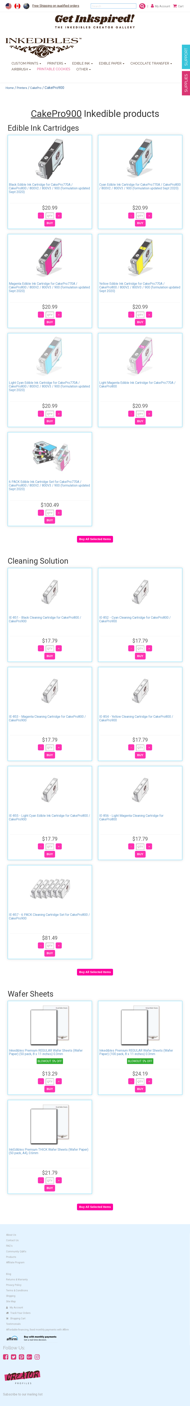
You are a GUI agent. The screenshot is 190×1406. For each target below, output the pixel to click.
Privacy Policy (13, 1285)
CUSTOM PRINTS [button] (26, 63)
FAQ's (9, 1245)
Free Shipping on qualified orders (55, 6)
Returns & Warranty (17, 1279)
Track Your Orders (18, 1313)
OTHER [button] (83, 69)
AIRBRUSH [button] (21, 69)
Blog (8, 1274)
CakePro (36, 88)
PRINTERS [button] (56, 63)
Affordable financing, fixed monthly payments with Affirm (37, 1329)
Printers (22, 88)
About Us (11, 1234)
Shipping (10, 1296)
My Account (14, 1307)
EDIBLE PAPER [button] (111, 63)
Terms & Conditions (17, 1290)
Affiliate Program (15, 1262)
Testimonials (13, 1324)
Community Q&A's (16, 1251)
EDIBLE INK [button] (82, 63)
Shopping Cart (16, 1318)
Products (11, 1257)
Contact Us (12, 1240)
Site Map (11, 1301)
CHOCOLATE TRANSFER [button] (151, 63)
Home (10, 88)
